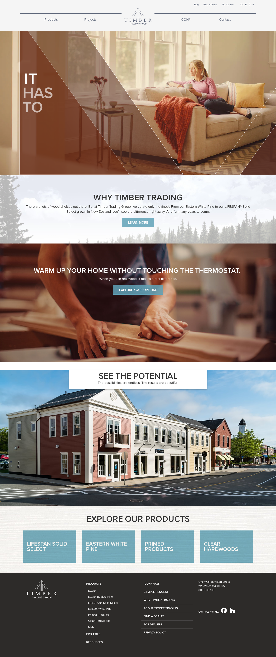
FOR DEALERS (153, 624)
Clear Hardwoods (221, 546)
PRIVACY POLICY (155, 632)
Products (51, 19)
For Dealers (228, 4)
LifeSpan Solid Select (47, 546)
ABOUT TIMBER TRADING (161, 608)
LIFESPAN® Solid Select (103, 603)
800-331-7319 (246, 4)
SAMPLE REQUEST (156, 592)
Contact (225, 19)
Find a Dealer (210, 4)
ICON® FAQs (152, 583)
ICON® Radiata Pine (100, 596)
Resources (94, 642)
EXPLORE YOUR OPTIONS (138, 290)
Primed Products (159, 546)
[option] (138, 438)
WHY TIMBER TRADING (159, 600)
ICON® (186, 19)
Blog (196, 4)
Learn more (138, 223)
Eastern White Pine (106, 546)
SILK (91, 626)
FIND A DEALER (154, 616)
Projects (90, 19)
